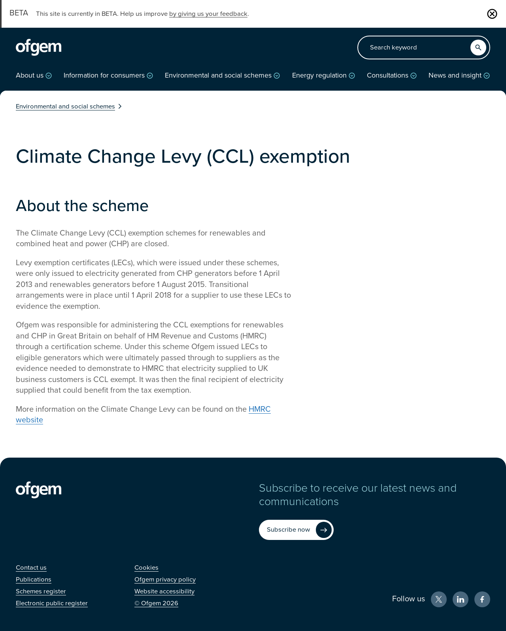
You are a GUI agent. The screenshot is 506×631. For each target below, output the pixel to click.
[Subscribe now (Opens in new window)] (296, 530)
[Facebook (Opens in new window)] (482, 599)
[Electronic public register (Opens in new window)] (52, 603)
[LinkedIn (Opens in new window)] (460, 599)
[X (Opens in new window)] (439, 599)
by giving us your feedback (208, 14)
